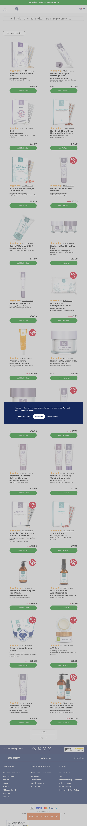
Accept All (39, 417)
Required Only (24, 416)
